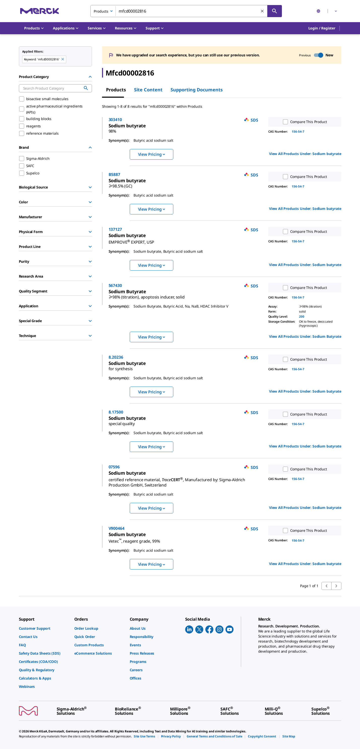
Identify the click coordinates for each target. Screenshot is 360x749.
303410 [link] (137, 119)
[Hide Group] (90, 76)
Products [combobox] (101, 11)
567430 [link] (137, 285)
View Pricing (151, 154)
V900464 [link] (138, 528)
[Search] (274, 11)
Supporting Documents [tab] (197, 90)
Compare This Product (304, 122)
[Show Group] (90, 187)
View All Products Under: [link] (305, 153)
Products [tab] (116, 90)
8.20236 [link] (137, 357)
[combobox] (186, 11)
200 (301, 316)
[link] (149, 126)
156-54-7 (298, 131)
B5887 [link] (136, 174)
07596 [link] (135, 467)
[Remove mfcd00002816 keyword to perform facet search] (62, 59)
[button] (321, 28)
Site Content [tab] (148, 90)
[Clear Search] (262, 11)
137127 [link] (137, 229)
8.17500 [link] (137, 412)
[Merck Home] (39, 11)
